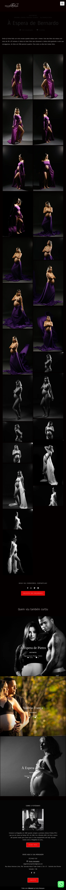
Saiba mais (33, 845)
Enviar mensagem (34, 861)
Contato (33, 880)
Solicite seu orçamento (33, 593)
